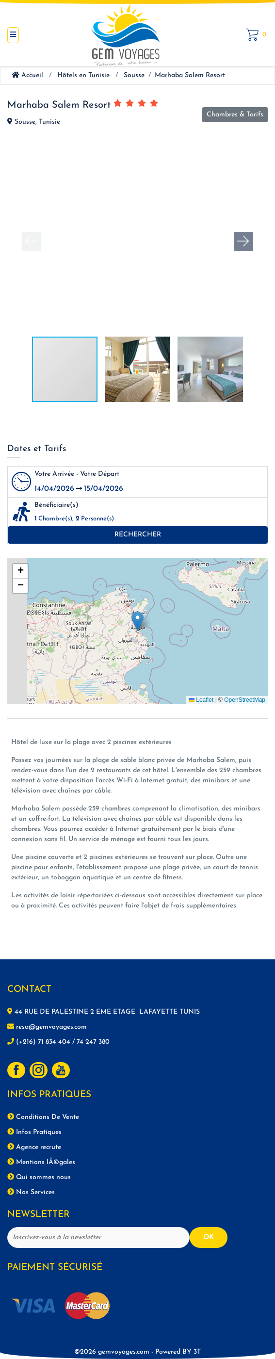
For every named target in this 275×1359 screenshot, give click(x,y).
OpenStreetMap (244, 699)
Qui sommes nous (39, 1177)
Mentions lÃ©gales (41, 1162)
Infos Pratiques (34, 1132)
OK (208, 1237)
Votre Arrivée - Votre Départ (76, 474)
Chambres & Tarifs (235, 114)
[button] (243, 241)
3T (197, 1352)
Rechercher (137, 534)
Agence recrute (34, 1147)
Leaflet (201, 699)
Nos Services (31, 1192)
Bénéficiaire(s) (56, 505)
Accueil (27, 75)
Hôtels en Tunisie (83, 75)
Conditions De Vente (43, 1117)
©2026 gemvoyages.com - (134, 1352)
